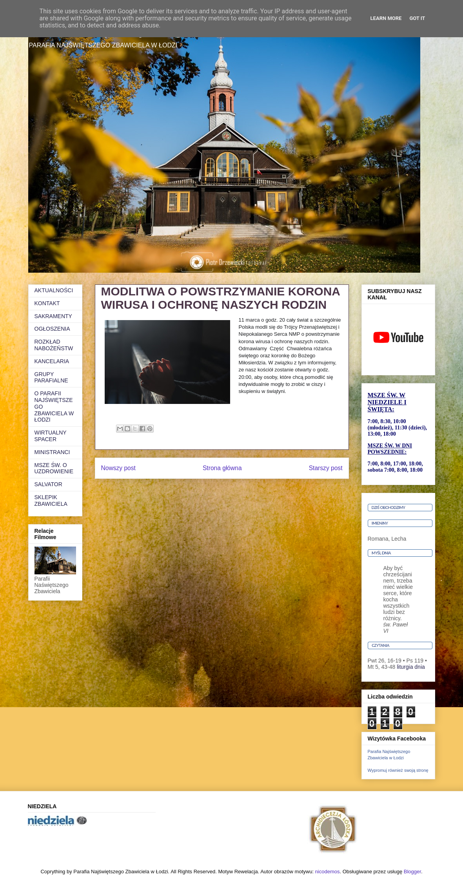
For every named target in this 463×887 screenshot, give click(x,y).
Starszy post (326, 468)
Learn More (386, 18)
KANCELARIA (51, 361)
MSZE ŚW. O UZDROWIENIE (54, 468)
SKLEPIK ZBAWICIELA (50, 500)
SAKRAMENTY (53, 316)
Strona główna (222, 468)
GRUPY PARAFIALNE (51, 377)
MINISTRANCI (52, 452)
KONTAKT (47, 303)
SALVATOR (48, 484)
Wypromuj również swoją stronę (398, 770)
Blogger (412, 871)
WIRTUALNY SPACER (50, 435)
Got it (417, 18)
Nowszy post (118, 468)
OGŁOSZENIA (52, 329)
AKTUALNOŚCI (53, 290)
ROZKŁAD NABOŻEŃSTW (53, 345)
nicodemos (327, 871)
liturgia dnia (411, 667)
